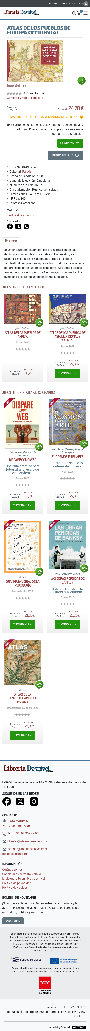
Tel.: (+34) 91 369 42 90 (20, 833)
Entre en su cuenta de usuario (68, 3)
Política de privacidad (16, 883)
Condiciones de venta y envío (21, 874)
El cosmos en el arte (67, 456)
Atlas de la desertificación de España (22, 698)
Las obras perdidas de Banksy (67, 580)
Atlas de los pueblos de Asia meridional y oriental (67, 336)
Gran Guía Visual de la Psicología (22, 583)
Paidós (26, 171)
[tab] (11, 241)
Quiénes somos (12, 869)
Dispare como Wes (22, 460)
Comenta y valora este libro (25, 98)
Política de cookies (14, 887)
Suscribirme (13, 920)
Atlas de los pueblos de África (22, 334)
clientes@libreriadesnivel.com (24, 841)
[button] (74, 13)
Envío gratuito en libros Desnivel (23, 878)
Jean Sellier (16, 85)
